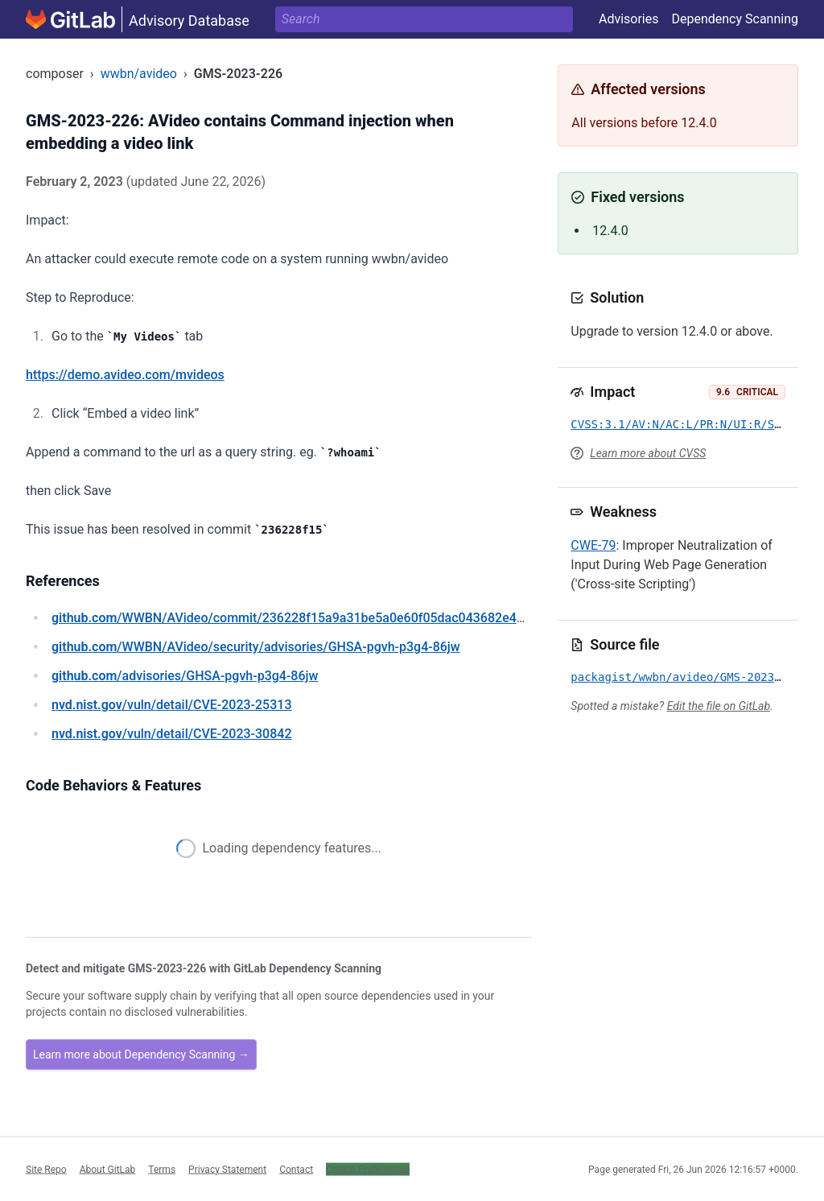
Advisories (629, 19)
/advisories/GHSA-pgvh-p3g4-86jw (185, 675)
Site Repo (46, 1168)
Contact (296, 1168)
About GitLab (108, 1168)
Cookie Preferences (368, 1168)
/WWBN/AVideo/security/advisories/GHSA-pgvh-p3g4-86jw (256, 646)
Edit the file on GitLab (718, 706)
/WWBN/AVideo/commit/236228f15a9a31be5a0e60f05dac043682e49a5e (298, 617)
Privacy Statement (227, 1168)
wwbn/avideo (139, 73)
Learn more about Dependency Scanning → (141, 1054)
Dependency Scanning (734, 19)
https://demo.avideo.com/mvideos (125, 374)
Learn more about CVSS (648, 453)
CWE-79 (593, 545)
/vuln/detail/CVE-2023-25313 (171, 704)
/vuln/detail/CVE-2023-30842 (171, 733)
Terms (161, 1168)
